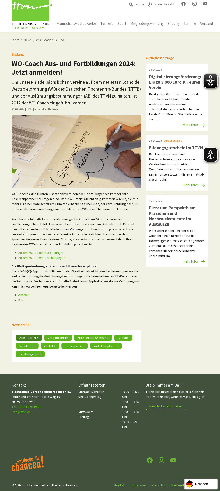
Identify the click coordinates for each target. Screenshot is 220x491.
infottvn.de (21, 412)
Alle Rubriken (29, 337)
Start (15, 40)
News (27, 40)
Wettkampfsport (106, 346)
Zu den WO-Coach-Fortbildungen (41, 258)
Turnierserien (74, 346)
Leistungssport (30, 354)
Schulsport (27, 346)
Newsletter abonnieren (166, 406)
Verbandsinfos (58, 337)
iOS (20, 300)
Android (23, 295)
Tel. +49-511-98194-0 (27, 407)
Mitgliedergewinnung (93, 337)
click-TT (50, 346)
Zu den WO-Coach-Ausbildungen (41, 253)
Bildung (123, 337)
